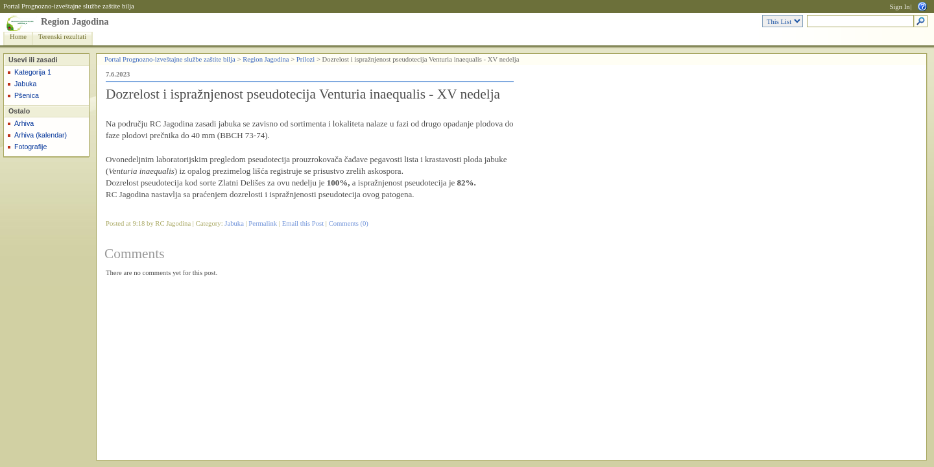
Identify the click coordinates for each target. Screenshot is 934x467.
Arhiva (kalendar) (40, 135)
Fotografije (30, 146)
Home (18, 36)
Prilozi (305, 59)
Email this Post (303, 223)
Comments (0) (348, 223)
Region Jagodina (75, 21)
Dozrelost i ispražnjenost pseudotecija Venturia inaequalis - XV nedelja (303, 94)
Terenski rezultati (62, 36)
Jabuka (25, 84)
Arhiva (24, 123)
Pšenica (26, 95)
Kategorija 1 (32, 72)
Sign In (899, 6)
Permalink (262, 223)
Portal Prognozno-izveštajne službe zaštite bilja (68, 6)
